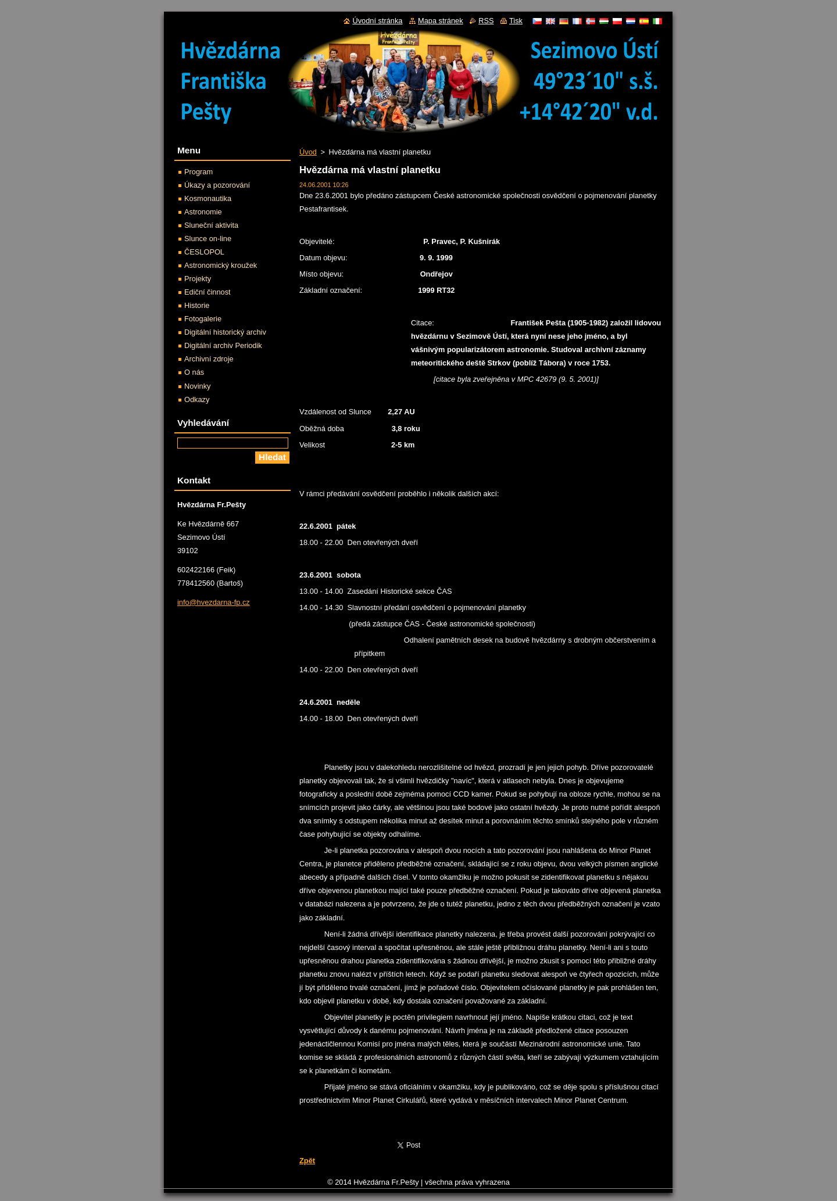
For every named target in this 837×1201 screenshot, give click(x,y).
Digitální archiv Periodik (223, 345)
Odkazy (196, 399)
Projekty (197, 278)
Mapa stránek (440, 20)
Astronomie (203, 211)
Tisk (516, 20)
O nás (194, 372)
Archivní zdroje (209, 358)
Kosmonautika (207, 198)
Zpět (307, 1160)
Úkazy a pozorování (217, 185)
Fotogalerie (202, 318)
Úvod (308, 152)
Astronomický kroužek (220, 265)
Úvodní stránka (377, 20)
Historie (196, 305)
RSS (485, 20)
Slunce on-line (207, 238)
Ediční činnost (207, 292)
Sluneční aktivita (211, 225)
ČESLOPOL (204, 252)
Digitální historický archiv (225, 332)
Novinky (197, 386)
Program (198, 171)
